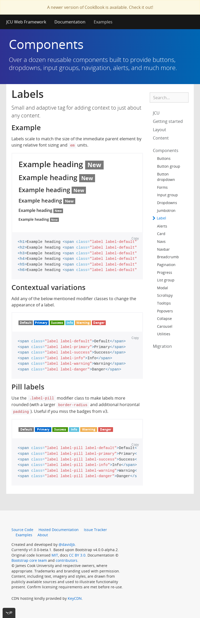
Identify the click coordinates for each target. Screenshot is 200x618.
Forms (162, 187)
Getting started (168, 121)
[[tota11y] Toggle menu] (9, 613)
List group (165, 280)
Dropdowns (167, 202)
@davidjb (67, 544)
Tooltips (164, 303)
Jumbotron (166, 210)
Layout (159, 130)
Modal (162, 287)
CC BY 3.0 (77, 555)
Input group (167, 194)
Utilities (163, 333)
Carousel (164, 326)
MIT (55, 555)
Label (161, 218)
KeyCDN (75, 598)
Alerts (162, 226)
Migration (162, 346)
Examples (103, 22)
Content (161, 138)
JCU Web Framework (26, 22)
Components (165, 150)
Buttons (164, 158)
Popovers (165, 310)
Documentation (69, 22)
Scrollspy (165, 295)
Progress (164, 272)
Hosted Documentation (59, 529)
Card (161, 233)
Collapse (164, 318)
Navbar (163, 249)
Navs (161, 241)
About (43, 534)
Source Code (22, 529)
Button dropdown (166, 177)
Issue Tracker (95, 529)
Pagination (166, 264)
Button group (168, 166)
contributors (66, 560)
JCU (156, 113)
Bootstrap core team (29, 560)
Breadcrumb (168, 256)
